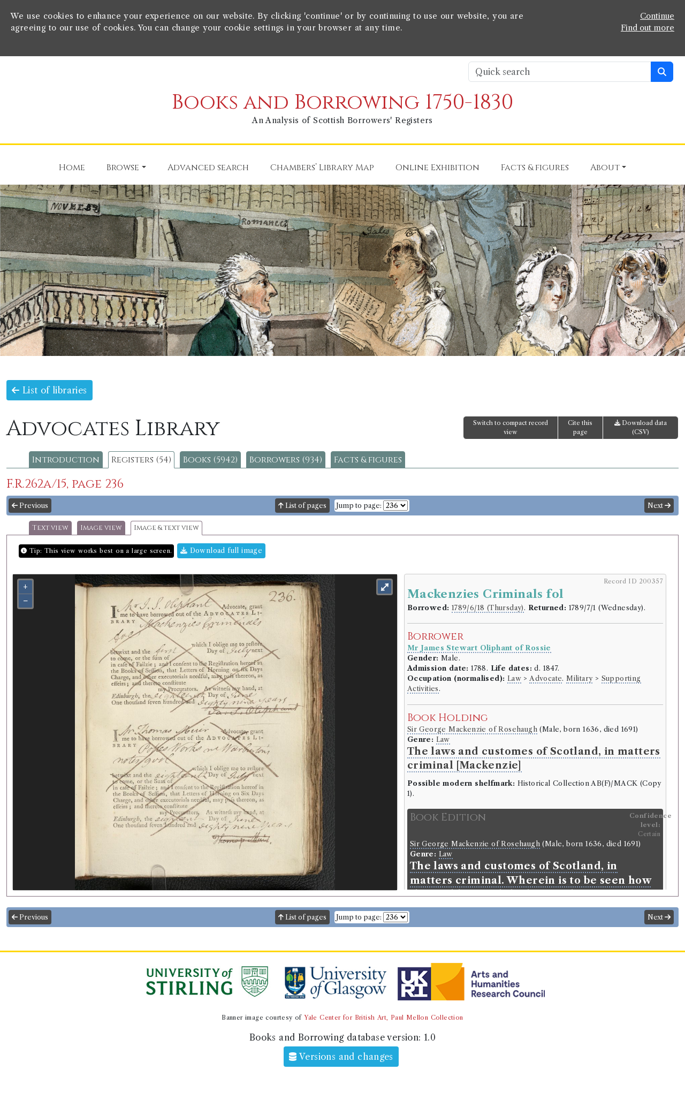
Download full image (221, 550)
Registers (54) (141, 460)
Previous (30, 506)
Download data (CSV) (640, 427)
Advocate (545, 678)
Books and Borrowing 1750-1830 (342, 102)
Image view (101, 528)
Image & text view (166, 528)
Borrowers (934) (285, 460)
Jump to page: (359, 506)
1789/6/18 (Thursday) (488, 608)
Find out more (647, 28)
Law (514, 678)
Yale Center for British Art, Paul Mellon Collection (383, 1017)
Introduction (66, 460)
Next (659, 506)
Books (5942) (210, 460)
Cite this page (580, 427)
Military (579, 678)
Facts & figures (368, 460)
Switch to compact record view (510, 427)
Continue (657, 16)
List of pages (302, 506)
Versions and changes (341, 1056)
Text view (50, 528)
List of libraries (49, 390)
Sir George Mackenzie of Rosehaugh (472, 729)
